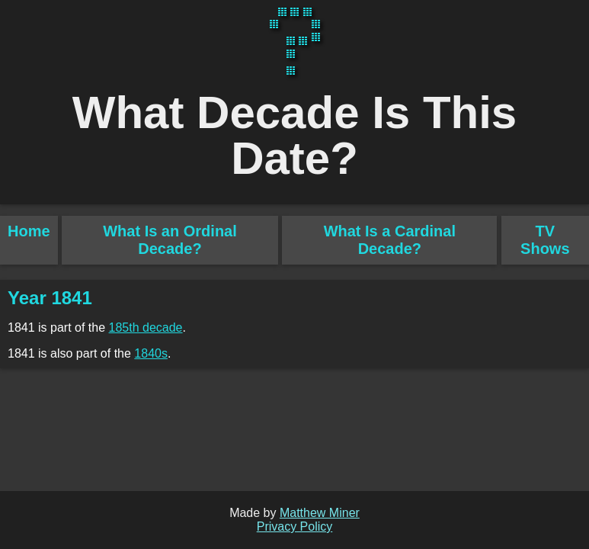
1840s (151, 353)
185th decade (146, 327)
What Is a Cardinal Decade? (390, 240)
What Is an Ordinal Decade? (170, 240)
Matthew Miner (320, 512)
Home (29, 231)
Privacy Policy (295, 526)
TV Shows (544, 240)
